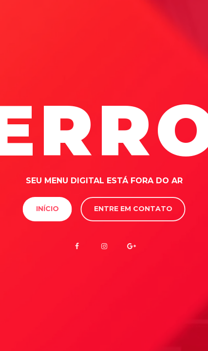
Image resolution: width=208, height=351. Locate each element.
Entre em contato (133, 208)
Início (47, 208)
